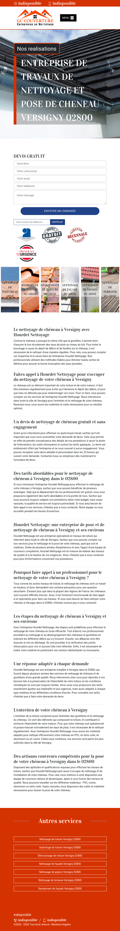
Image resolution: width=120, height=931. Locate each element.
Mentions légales (61, 924)
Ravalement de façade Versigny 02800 (60, 888)
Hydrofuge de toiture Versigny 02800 (60, 847)
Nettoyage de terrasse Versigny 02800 (60, 880)
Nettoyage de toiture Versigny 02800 (59, 839)
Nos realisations (36, 49)
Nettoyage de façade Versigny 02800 (60, 863)
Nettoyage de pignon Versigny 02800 (60, 872)
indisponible (28, 3)
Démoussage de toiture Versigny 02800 (60, 855)
